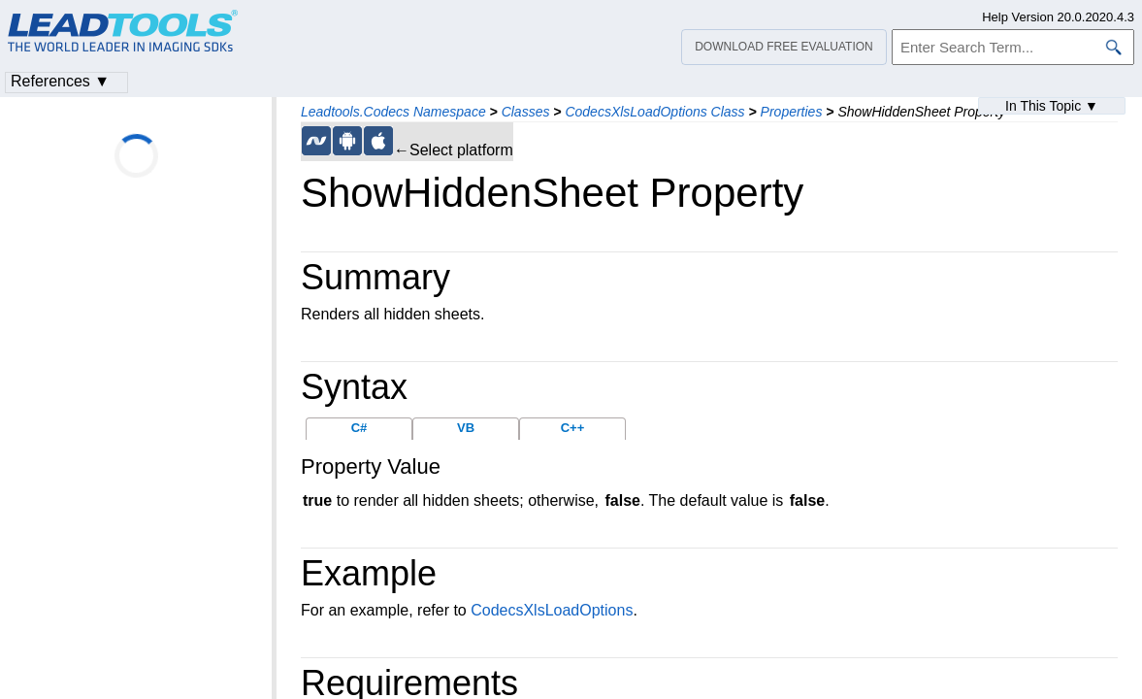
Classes (526, 111)
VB (465, 427)
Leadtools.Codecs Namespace (393, 111)
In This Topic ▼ (1051, 106)
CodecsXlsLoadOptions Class (654, 111)
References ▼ (60, 81)
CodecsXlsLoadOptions (552, 610)
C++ (573, 427)
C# (359, 427)
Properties (792, 111)
